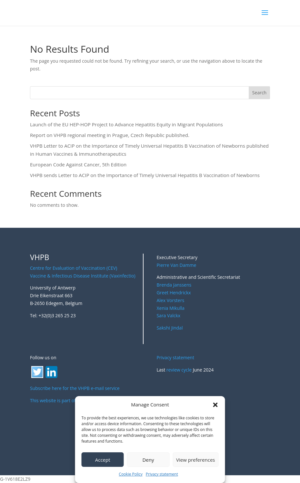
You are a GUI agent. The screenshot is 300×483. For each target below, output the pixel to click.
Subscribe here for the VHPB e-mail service (75, 388)
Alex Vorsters (170, 300)
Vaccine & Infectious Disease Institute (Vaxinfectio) (82, 276)
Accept (102, 460)
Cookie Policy (130, 474)
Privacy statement (162, 474)
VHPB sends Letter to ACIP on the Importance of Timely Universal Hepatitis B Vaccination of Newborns (145, 175)
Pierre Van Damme (176, 265)
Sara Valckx (168, 315)
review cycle (179, 370)
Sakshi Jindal (169, 328)
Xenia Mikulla (170, 308)
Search (259, 92)
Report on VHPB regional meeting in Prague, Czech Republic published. (109, 135)
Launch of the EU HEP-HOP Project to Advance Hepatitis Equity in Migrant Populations (126, 124)
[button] (215, 405)
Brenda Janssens (173, 285)
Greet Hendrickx (173, 292)
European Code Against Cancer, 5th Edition (78, 164)
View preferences (195, 460)
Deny (148, 460)
